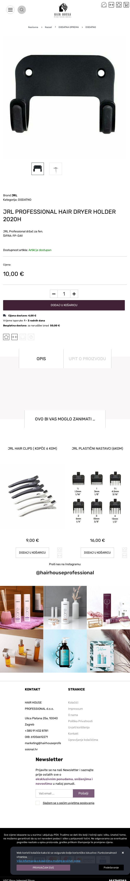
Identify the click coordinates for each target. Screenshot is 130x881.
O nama (73, 715)
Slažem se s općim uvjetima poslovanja (68, 803)
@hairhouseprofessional (65, 573)
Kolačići (73, 702)
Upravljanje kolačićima (83, 740)
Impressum (75, 709)
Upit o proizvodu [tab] (87, 358)
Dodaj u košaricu (64, 305)
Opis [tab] (41, 358)
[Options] (111, 867)
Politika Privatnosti (80, 721)
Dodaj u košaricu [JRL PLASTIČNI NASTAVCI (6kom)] (97, 552)
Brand (10, 195)
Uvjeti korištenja (79, 727)
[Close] (43, 868)
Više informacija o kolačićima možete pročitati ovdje (48, 860)
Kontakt (73, 733)
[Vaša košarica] (126, 4)
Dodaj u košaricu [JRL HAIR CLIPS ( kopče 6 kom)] (32, 552)
